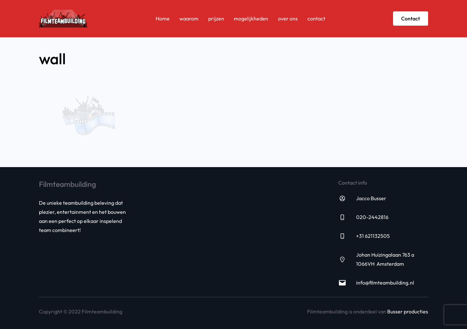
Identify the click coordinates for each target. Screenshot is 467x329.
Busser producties (407, 311)
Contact (410, 18)
